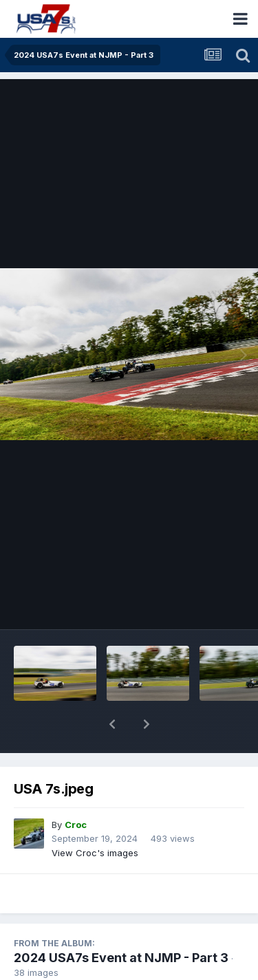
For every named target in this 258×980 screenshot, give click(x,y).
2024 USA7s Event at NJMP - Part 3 (121, 922)
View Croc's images (95, 817)
